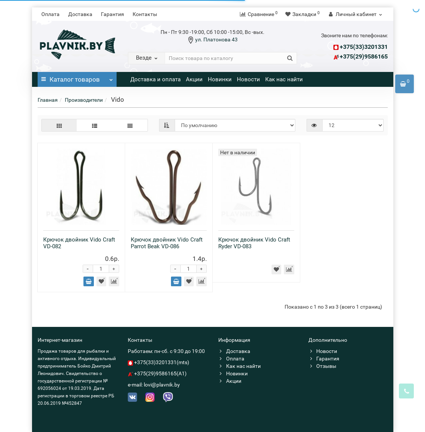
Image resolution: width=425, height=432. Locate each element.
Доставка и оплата (155, 79)
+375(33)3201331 (364, 46)
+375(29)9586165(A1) (160, 373)
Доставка (80, 14)
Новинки (220, 79)
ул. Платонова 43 (216, 39)
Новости (248, 79)
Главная (48, 100)
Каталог (77, 77)
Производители (84, 100)
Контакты (145, 14)
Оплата (50, 14)
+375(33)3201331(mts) (161, 362)
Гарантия (112, 14)
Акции (194, 79)
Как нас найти (284, 79)
